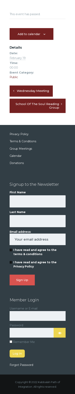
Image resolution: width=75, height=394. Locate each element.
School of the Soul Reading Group (37, 105)
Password (16, 325)
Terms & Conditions (23, 141)
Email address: (38, 237)
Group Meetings (21, 148)
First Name (18, 192)
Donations (17, 163)
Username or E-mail (23, 308)
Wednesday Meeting (33, 91)
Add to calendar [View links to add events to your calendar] (29, 34)
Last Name (18, 212)
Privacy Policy (19, 134)
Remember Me (22, 342)
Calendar (16, 156)
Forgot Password (21, 365)
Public (14, 77)
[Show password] (60, 333)
